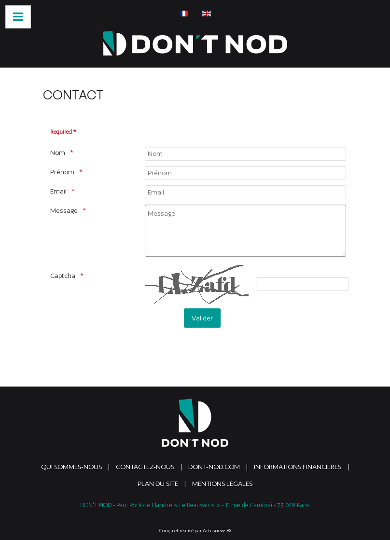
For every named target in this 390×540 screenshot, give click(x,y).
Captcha (62, 275)
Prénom (62, 172)
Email (58, 191)
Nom (57, 152)
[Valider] (202, 318)
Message (64, 210)
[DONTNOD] (195, 43)
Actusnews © (217, 530)
